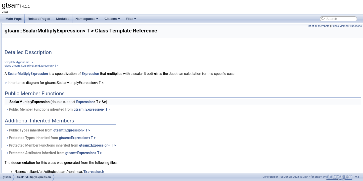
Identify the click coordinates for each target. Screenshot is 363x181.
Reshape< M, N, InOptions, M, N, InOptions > (51, 51)
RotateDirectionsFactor (36, 78)
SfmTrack (27, 139)
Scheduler (27, 122)
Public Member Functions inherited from (121, 116)
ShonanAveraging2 (33, 156)
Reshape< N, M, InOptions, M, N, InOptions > (51, 56)
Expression (153, 81)
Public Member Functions (346, 26)
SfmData (26, 133)
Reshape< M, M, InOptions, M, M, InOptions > (51, 45)
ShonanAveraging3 (33, 161)
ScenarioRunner (31, 117)
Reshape (27, 39)
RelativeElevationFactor (37, 34)
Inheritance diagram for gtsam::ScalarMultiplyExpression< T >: (117, 90)
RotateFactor (29, 84)
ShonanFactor (30, 172)
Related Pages (39, 19)
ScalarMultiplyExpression (37, 100)
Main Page (14, 19)
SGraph (26, 145)
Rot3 (24, 67)
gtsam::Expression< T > (155, 116)
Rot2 (24, 62)
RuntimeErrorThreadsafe (37, 89)
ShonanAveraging (32, 150)
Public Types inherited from (111, 137)
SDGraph (27, 128)
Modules (62, 19)
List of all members (317, 26)
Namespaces (87, 19)
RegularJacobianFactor (36, 28)
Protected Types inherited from (113, 145)
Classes (112, 19)
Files (131, 19)
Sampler (26, 95)
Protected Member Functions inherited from (124, 152)
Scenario (26, 111)
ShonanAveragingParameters (40, 167)
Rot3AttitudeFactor (33, 73)
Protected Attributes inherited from (117, 160)
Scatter (25, 106)
